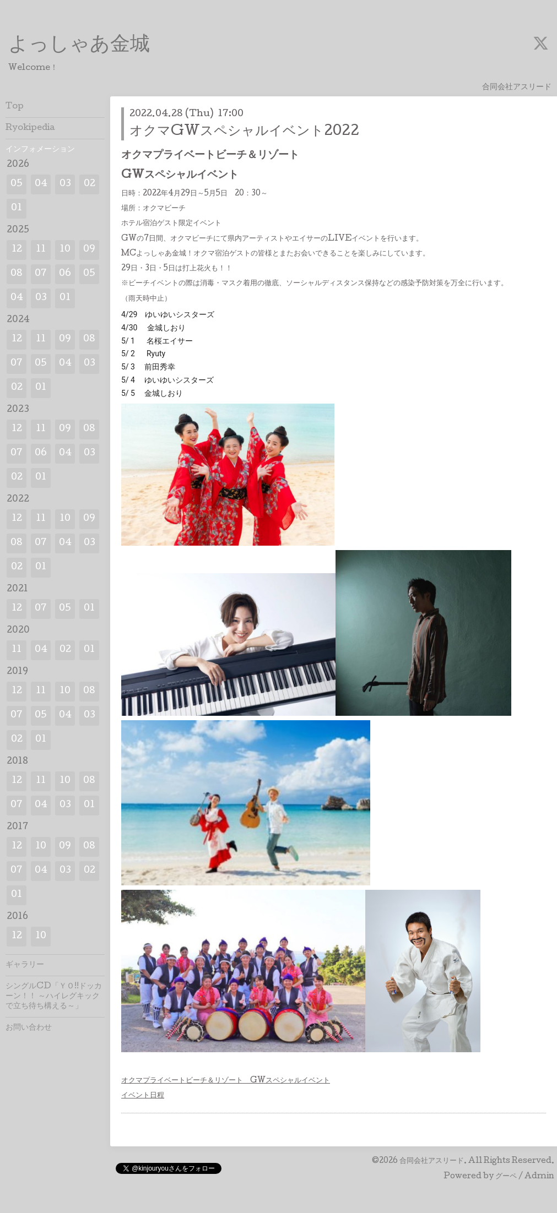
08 (16, 274)
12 (17, 249)
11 (41, 249)
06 (65, 274)
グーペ (506, 1177)
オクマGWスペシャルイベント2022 (244, 131)
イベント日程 (142, 1096)
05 (16, 184)
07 (41, 274)
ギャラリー (25, 965)
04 (41, 184)
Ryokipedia (30, 128)
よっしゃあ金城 (79, 46)
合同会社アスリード (431, 1161)
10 (65, 249)
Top (15, 106)
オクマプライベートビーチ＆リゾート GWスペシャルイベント (225, 1081)
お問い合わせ (29, 1028)
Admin (539, 1177)
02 (89, 184)
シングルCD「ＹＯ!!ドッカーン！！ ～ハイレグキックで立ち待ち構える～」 (54, 996)
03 (65, 184)
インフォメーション (40, 149)
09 (89, 249)
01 (16, 208)
